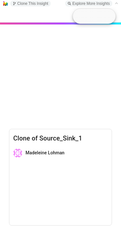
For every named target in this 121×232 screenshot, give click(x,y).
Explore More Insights (89, 3)
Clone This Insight (30, 3)
